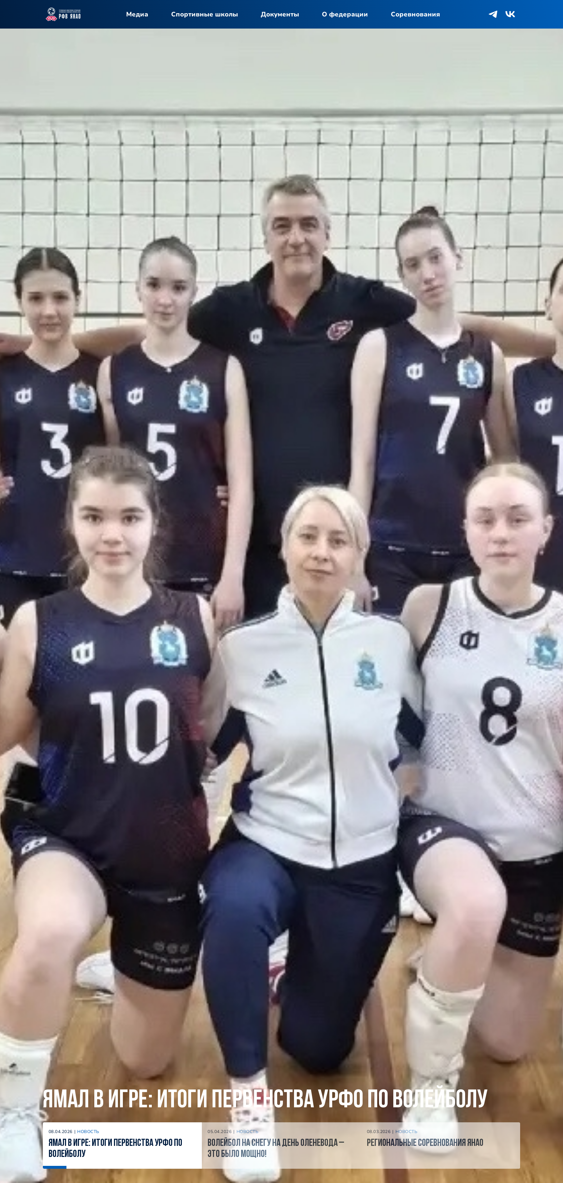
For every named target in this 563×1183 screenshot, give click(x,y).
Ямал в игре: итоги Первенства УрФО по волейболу (265, 1101)
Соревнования (415, 14)
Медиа (137, 14)
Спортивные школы (204, 14)
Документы (280, 14)
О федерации (345, 14)
